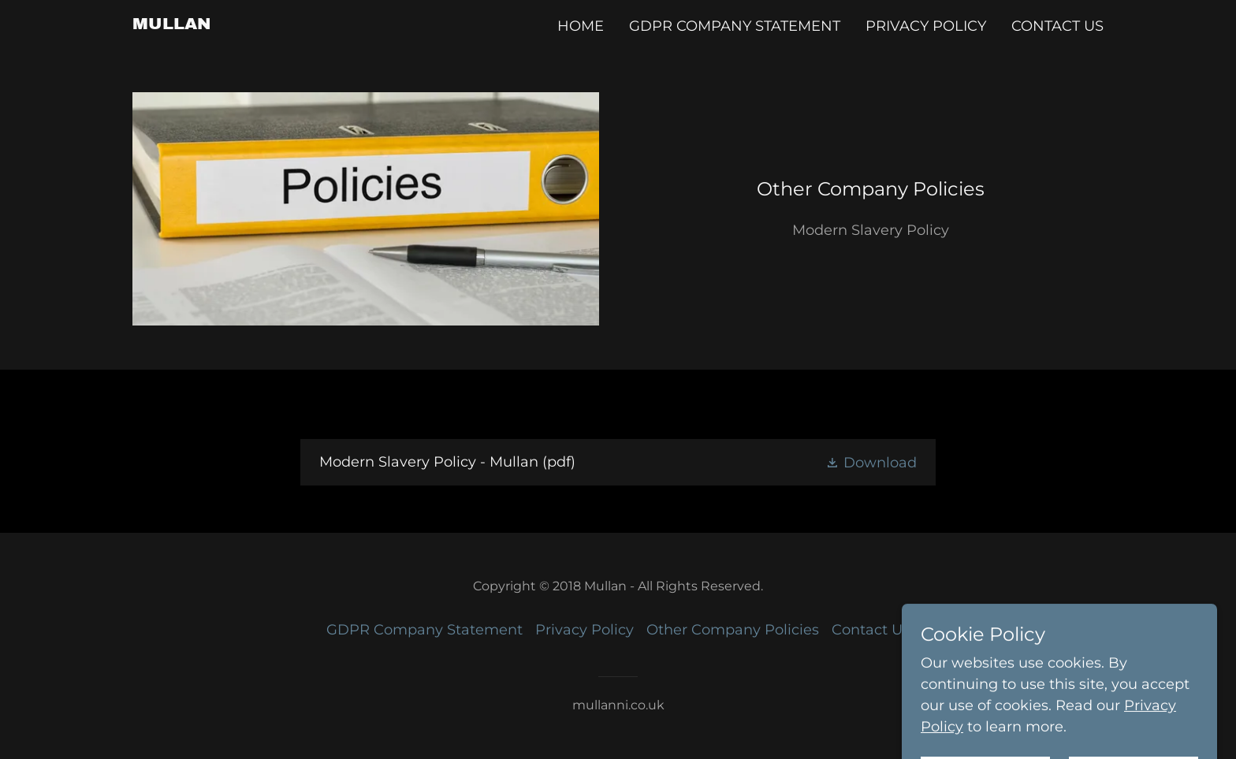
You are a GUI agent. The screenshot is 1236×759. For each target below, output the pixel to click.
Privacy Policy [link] (926, 26)
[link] (171, 24)
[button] (871, 462)
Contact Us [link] (1057, 26)
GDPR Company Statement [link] (734, 26)
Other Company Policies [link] (732, 629)
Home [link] (580, 26)
